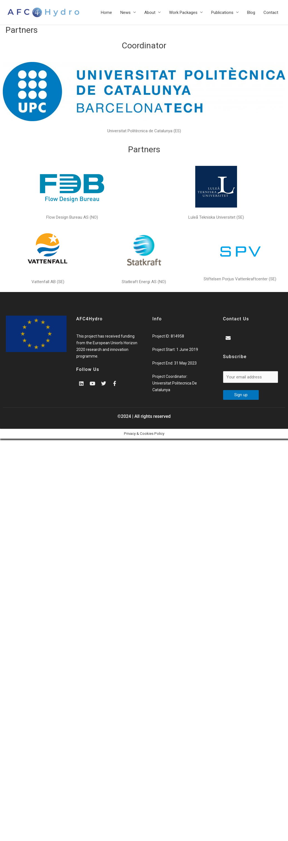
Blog (251, 12)
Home (106, 12)
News (125, 12)
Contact (270, 12)
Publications (222, 12)
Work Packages (183, 12)
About (149, 12)
